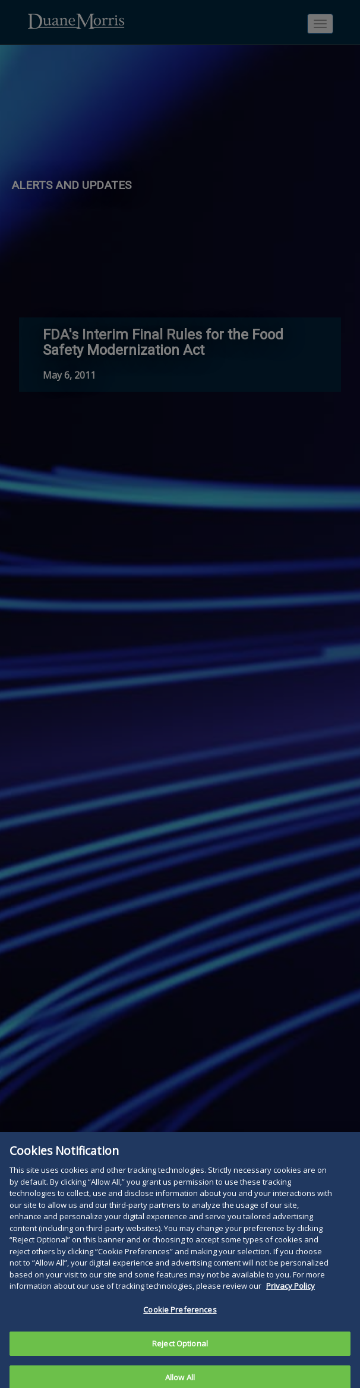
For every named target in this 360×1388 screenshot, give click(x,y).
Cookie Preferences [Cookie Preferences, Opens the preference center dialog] (179, 1314)
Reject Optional (180, 1348)
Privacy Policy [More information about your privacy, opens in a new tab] (290, 1290)
